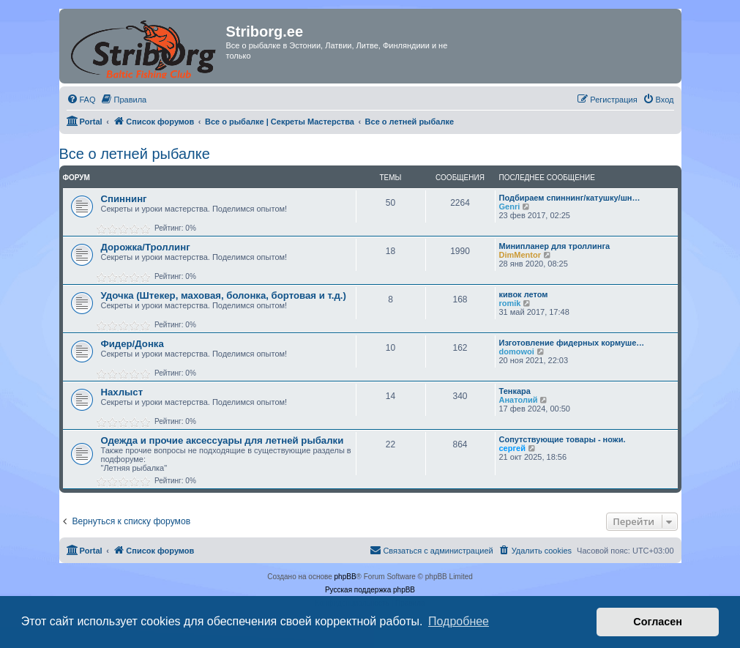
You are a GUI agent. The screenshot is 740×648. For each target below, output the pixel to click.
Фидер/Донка (132, 343)
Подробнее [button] (458, 621)
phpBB (345, 577)
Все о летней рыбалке (134, 154)
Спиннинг (124, 198)
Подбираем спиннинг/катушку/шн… (569, 197)
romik (510, 303)
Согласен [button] (657, 621)
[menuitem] (81, 99)
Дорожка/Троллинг (145, 247)
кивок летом (523, 294)
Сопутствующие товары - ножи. (562, 439)
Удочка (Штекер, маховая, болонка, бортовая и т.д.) (223, 295)
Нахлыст (122, 392)
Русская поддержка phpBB (370, 590)
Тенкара (515, 391)
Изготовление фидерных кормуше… (572, 342)
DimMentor (520, 254)
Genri (509, 206)
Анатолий (518, 399)
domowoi (516, 351)
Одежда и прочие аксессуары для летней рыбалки (222, 440)
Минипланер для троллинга (554, 246)
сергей (512, 448)
